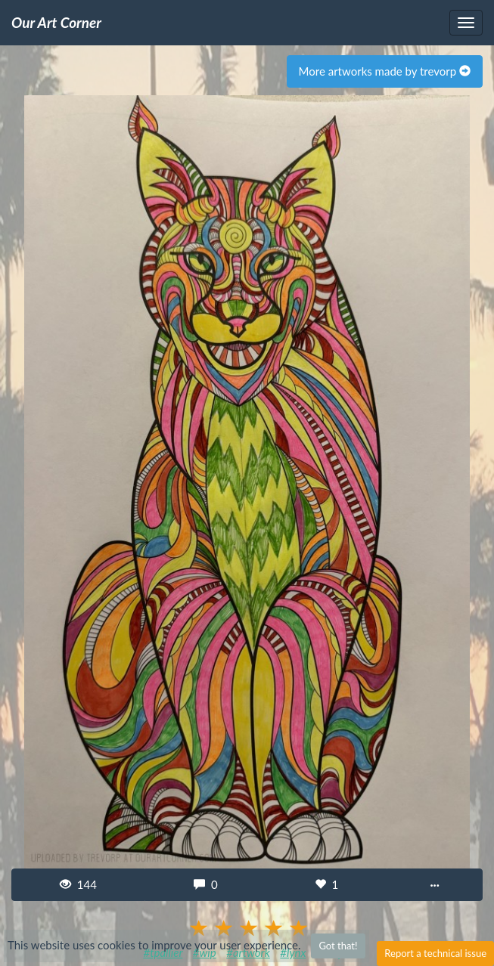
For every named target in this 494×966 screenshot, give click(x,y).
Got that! (337, 946)
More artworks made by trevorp (385, 71)
